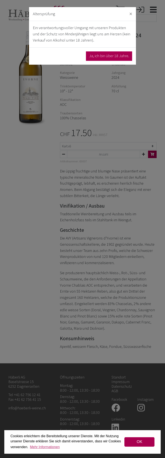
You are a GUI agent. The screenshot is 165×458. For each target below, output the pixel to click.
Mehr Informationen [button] (45, 447)
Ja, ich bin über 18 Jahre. (109, 55)
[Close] (130, 14)
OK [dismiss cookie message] (139, 442)
